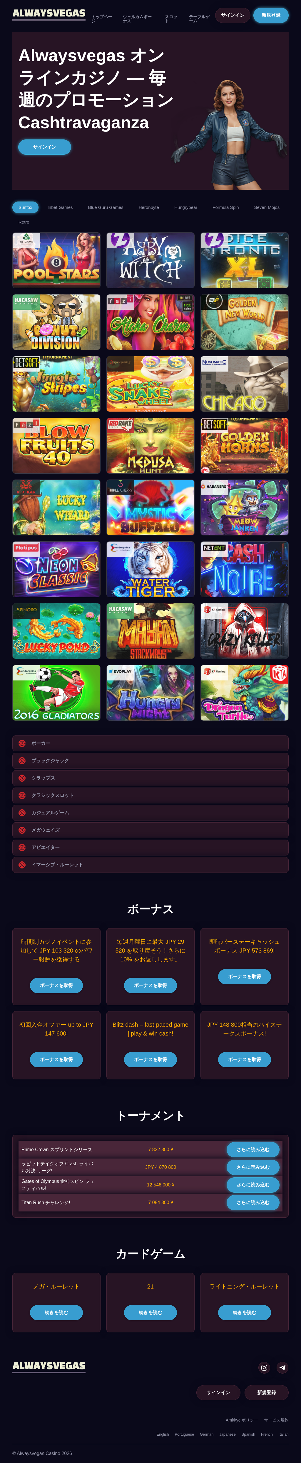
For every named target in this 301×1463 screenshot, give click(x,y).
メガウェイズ (45, 830)
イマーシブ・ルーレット (57, 864)
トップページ (101, 18)
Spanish (248, 1434)
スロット (171, 18)
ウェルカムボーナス (137, 18)
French (267, 1434)
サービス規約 (276, 1420)
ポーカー (40, 743)
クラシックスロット (52, 795)
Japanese (227, 1434)
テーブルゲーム (199, 18)
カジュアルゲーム (50, 812)
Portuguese (184, 1434)
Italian (284, 1434)
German (206, 1434)
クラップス (43, 777)
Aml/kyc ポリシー (242, 1420)
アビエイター (45, 847)
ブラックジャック (50, 760)
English (163, 1434)
